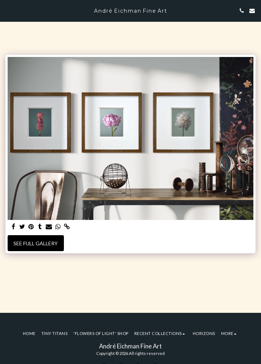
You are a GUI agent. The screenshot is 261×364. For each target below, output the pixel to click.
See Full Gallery (35, 243)
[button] (8, 10)
